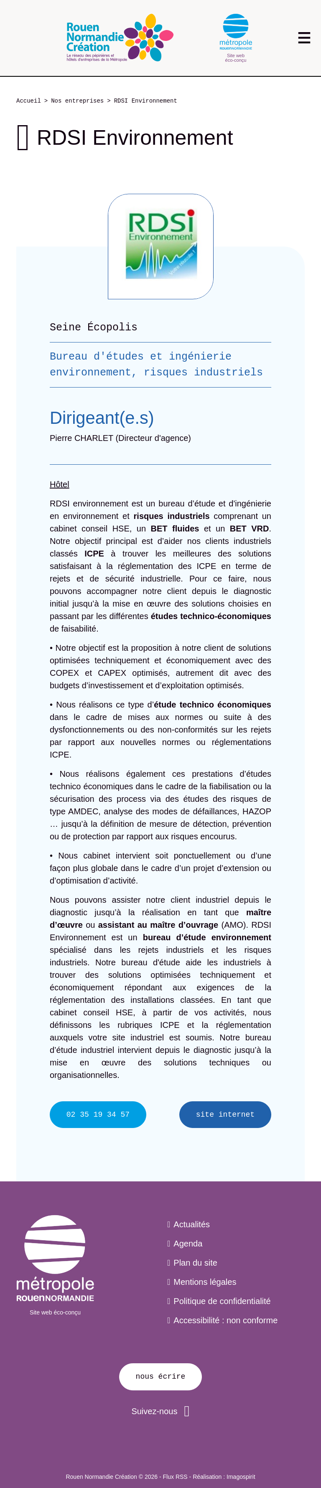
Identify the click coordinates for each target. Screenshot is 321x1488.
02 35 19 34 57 (98, 1115)
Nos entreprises (77, 101)
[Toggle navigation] (304, 37)
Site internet (225, 1115)
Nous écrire (161, 1377)
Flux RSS (175, 1476)
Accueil (28, 101)
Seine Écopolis (94, 327)
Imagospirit (241, 1476)
